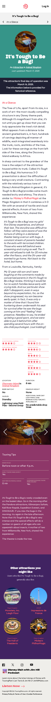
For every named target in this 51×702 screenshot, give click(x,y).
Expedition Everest (29, 507)
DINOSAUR (8, 511)
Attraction (18, 67)
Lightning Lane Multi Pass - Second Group (12, 404)
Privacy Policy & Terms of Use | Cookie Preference (22, 694)
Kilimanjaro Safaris (38, 504)
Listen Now (14, 686)
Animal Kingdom (33, 67)
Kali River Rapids (10, 507)
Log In (45, 6)
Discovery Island (10, 383)
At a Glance (12, 22)
